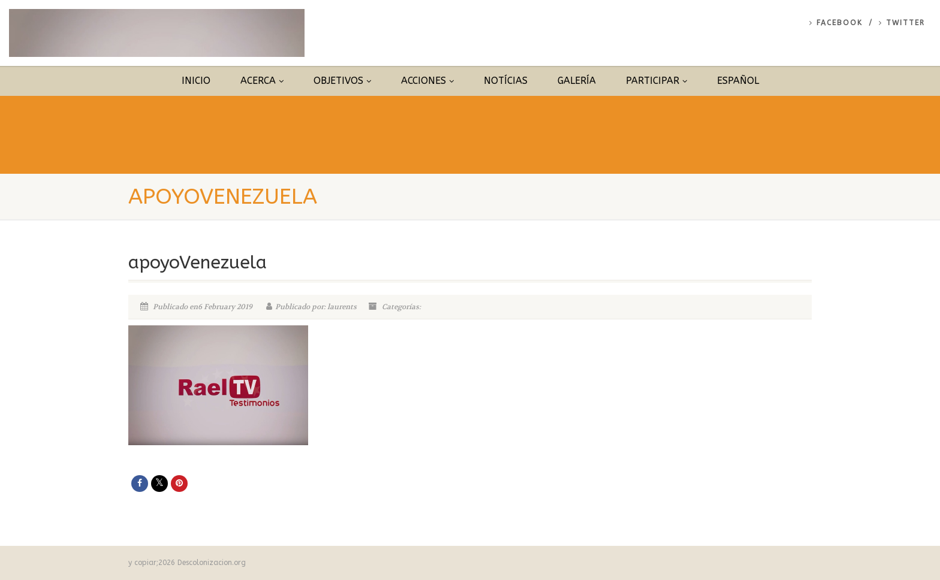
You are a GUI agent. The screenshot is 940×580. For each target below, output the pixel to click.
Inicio (196, 80)
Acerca (262, 80)
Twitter (902, 23)
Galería (577, 80)
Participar (656, 80)
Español (738, 80)
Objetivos (342, 80)
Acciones (427, 80)
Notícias (506, 80)
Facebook (836, 23)
